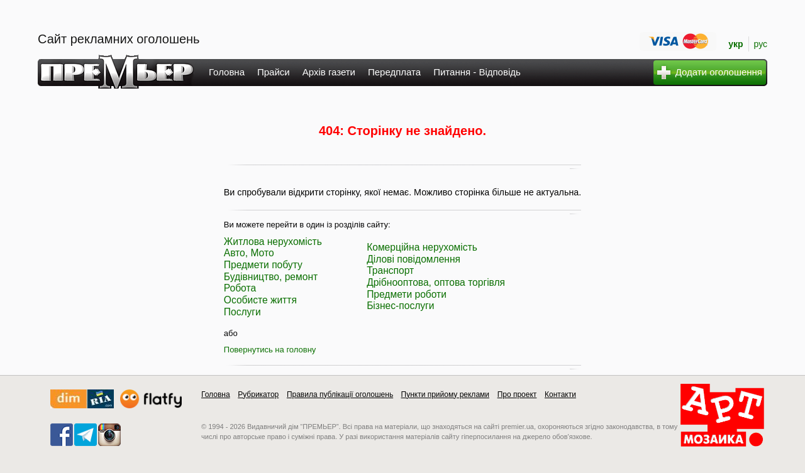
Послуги (242, 312)
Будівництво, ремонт (271, 276)
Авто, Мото (249, 252)
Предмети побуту (263, 264)
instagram (109, 434)
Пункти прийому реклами (445, 394)
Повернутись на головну (270, 349)
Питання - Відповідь (477, 72)
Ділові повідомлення (413, 259)
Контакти (560, 394)
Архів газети (329, 72)
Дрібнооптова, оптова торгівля (436, 282)
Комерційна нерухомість (422, 247)
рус (760, 44)
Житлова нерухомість (273, 241)
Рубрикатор (258, 394)
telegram (85, 434)
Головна (227, 72)
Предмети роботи (407, 294)
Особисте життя (260, 300)
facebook (61, 434)
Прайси (273, 72)
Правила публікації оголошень (340, 394)
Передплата (394, 72)
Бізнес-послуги (400, 305)
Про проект (517, 394)
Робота (240, 288)
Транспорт (390, 270)
